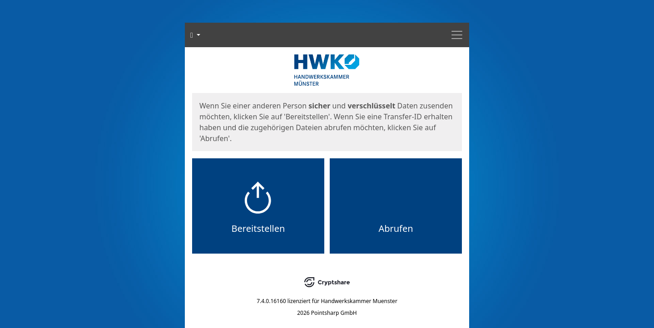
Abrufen (395, 228)
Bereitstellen (258, 228)
